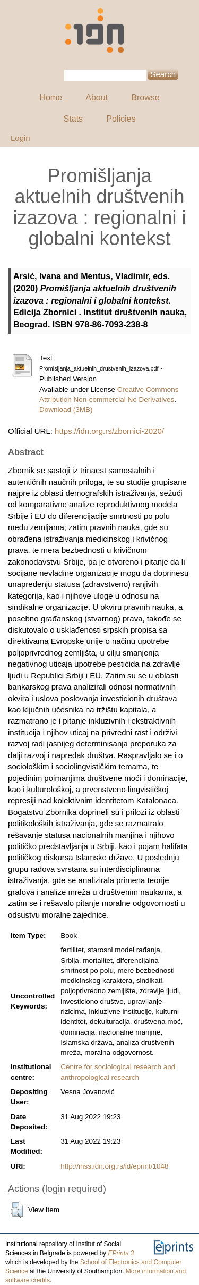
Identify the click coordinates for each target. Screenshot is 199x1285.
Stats (73, 118)
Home (50, 97)
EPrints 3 (121, 1253)
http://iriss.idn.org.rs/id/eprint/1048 (114, 1166)
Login (20, 137)
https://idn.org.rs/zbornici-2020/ (109, 430)
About (96, 97)
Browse (145, 97)
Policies (120, 118)
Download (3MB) (66, 410)
